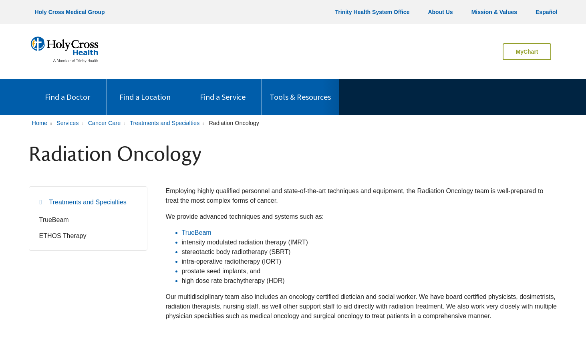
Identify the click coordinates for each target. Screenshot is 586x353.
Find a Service (222, 90)
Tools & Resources (300, 90)
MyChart (527, 51)
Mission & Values (494, 12)
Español (546, 12)
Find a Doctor (67, 90)
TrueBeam (54, 219)
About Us (440, 12)
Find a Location (145, 90)
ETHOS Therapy (63, 235)
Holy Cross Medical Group (70, 12)
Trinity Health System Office (372, 12)
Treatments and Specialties (88, 202)
